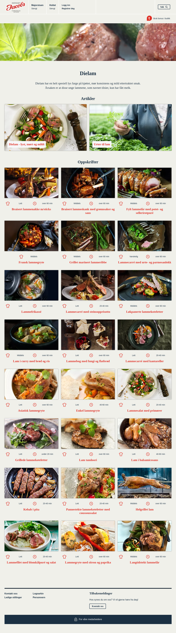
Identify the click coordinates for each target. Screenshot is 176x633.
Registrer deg (68, 8)
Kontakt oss (11, 593)
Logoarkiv (38, 593)
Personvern (39, 597)
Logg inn (66, 5)
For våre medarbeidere (88, 619)
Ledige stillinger (13, 597)
